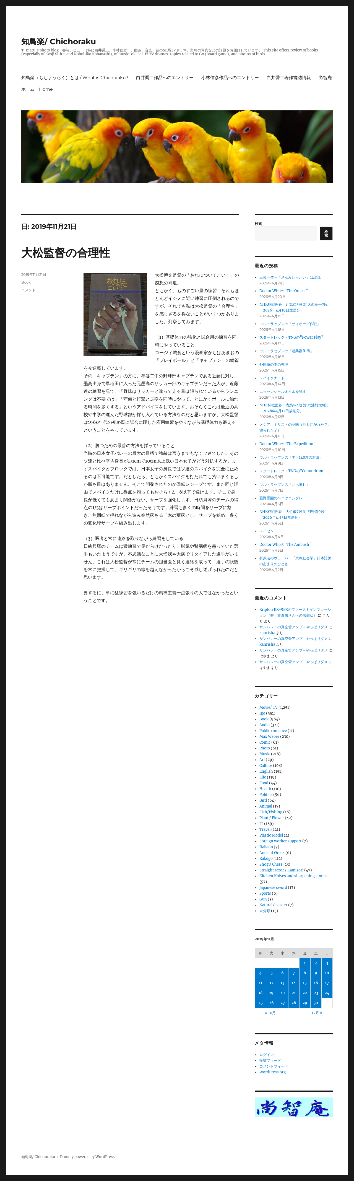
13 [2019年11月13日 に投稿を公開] (282, 983)
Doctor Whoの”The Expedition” (287, 444)
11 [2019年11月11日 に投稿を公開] (260, 983)
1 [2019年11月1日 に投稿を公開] (305, 963)
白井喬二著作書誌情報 (289, 77)
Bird (263, 800)
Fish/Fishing (270, 812)
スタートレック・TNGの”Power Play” (291, 337)
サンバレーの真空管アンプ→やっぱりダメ (293, 627)
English (266, 771)
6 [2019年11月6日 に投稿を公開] (282, 973)
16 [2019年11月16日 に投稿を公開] (316, 983)
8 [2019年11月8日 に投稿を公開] (305, 973)
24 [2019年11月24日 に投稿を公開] (327, 993)
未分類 (264, 911)
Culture (265, 765)
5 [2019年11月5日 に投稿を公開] (271, 973)
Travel (264, 829)
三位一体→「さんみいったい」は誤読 (290, 277)
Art (262, 759)
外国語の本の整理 (273, 364)
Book (26, 282)
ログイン (266, 1054)
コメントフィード (273, 1066)
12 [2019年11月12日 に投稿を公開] (272, 983)
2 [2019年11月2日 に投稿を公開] (316, 963)
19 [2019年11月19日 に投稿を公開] (271, 993)
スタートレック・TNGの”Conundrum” (292, 471)
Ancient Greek (272, 852)
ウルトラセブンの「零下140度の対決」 (291, 457)
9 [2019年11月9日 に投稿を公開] (316, 973)
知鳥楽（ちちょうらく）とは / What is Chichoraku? (74, 77)
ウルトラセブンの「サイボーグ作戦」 (290, 323)
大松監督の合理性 (65, 252)
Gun (263, 899)
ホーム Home (37, 89)
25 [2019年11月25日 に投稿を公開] (260, 1003)
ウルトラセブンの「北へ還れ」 (284, 484)
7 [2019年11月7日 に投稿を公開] (294, 973)
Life (262, 777)
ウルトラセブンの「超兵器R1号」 (286, 351)
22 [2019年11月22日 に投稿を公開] (305, 993)
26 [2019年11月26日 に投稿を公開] (271, 1003)
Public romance (273, 730)
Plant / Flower (271, 818)
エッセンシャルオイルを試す (282, 391)
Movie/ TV (268, 707)
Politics (265, 794)
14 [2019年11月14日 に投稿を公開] (294, 983)
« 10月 (270, 1013)
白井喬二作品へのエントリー (165, 77)
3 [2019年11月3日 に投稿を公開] (327, 963)
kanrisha (267, 632)
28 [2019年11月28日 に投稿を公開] (293, 1003)
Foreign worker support (280, 841)
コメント (28, 290)
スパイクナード (272, 378)
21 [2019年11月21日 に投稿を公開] (294, 993)
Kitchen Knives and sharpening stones (293, 876)
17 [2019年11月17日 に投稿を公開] (327, 983)
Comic (264, 742)
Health (265, 789)
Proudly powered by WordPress (87, 1156)
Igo (262, 713)
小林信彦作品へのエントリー (230, 77)
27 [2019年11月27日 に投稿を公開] (282, 1003)
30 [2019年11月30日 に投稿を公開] (316, 1003)
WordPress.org (272, 1072)
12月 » (317, 1013)
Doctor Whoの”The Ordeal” (283, 291)
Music (264, 754)
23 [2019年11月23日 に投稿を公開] (316, 993)
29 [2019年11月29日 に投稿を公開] (305, 1003)
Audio (264, 725)
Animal (265, 806)
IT (261, 823)
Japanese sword (273, 887)
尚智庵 (325, 77)
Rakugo (266, 858)
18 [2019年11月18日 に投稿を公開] (260, 993)
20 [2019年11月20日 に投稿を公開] (282, 993)
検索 (258, 223)
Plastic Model (271, 835)
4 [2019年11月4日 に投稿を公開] (260, 973)
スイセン (266, 531)
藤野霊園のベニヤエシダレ (281, 498)
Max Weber (269, 736)
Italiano (266, 847)
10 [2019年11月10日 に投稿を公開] (327, 973)
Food (263, 783)
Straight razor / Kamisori (281, 870)
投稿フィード (270, 1060)
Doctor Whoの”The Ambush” (285, 544)
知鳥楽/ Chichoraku (58, 41)
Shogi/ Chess (271, 864)
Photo (264, 748)
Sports (265, 893)
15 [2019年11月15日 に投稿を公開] (305, 983)
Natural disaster (273, 905)
